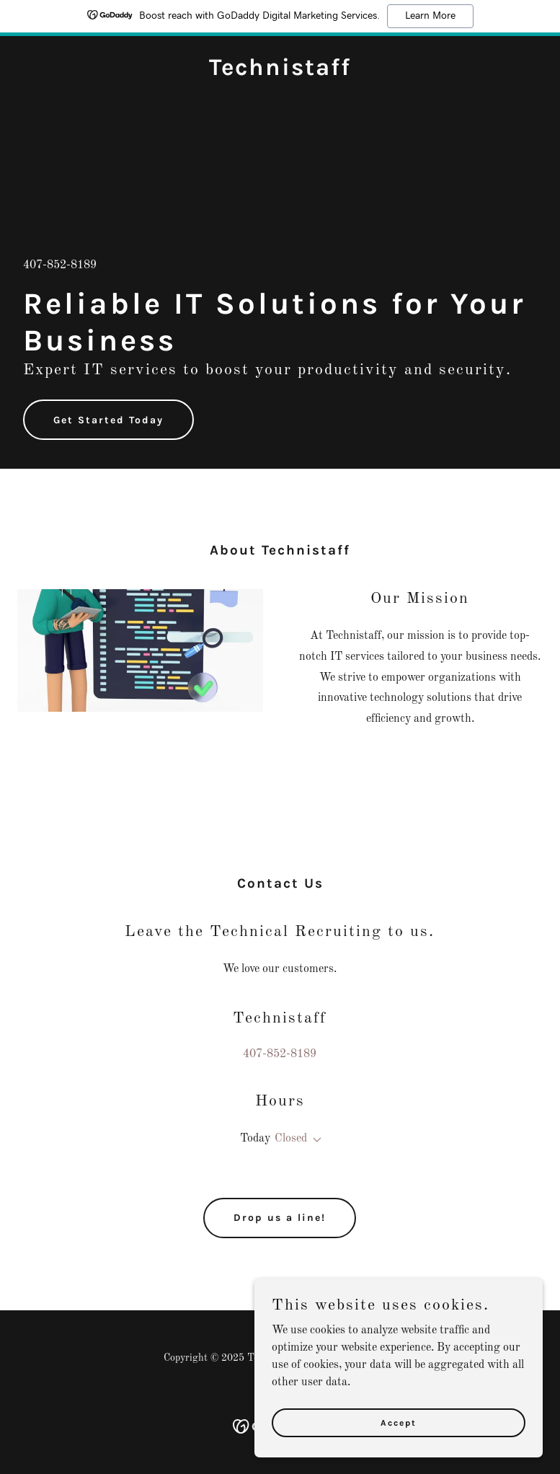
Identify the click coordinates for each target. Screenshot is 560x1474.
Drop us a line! (280, 1218)
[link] (280, 72)
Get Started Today (108, 420)
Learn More (430, 16)
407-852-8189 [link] (60, 265)
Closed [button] (291, 1138)
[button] (314, 1140)
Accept (399, 1422)
